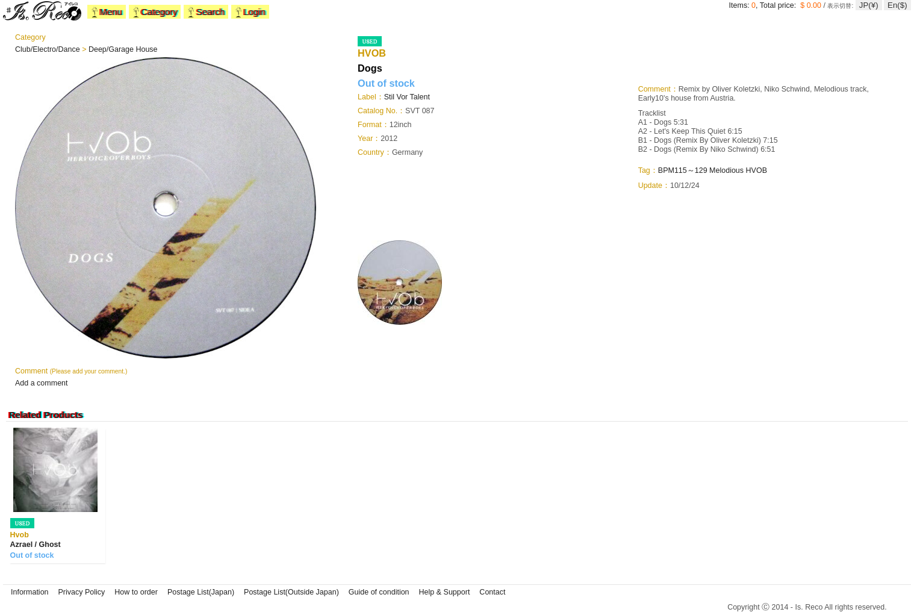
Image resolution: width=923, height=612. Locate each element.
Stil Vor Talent (407, 97)
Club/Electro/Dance (48, 49)
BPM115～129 (682, 170)
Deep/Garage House (123, 49)
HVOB (756, 170)
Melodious (726, 170)
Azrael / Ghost (35, 544)
